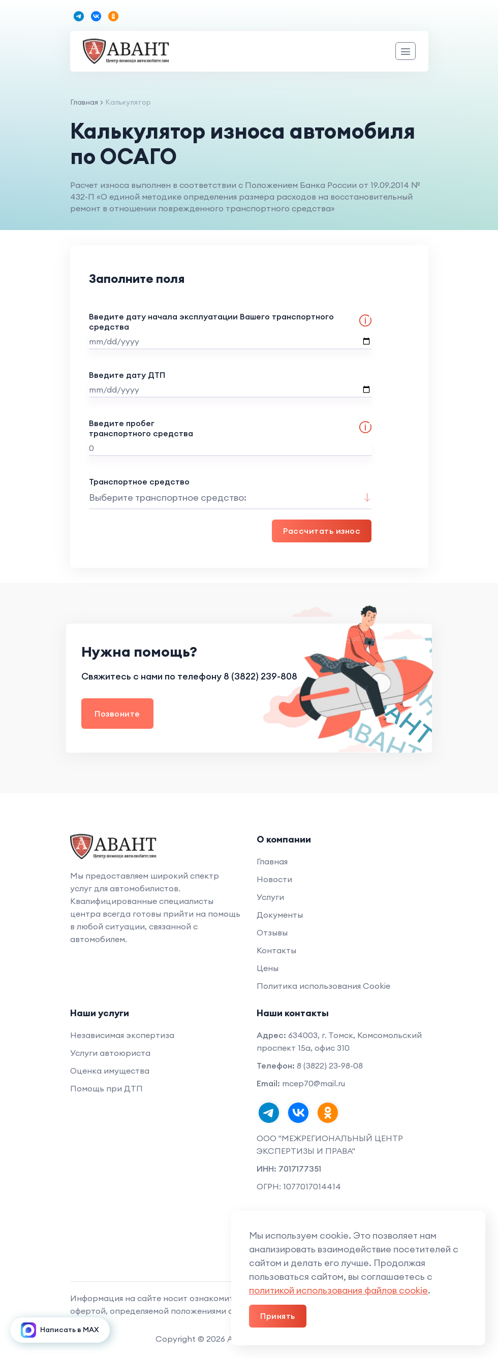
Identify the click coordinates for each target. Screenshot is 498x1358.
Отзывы (272, 932)
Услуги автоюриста (110, 1053)
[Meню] (405, 51)
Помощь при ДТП (106, 1088)
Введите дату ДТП (230, 384)
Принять (277, 1316)
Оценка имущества (109, 1070)
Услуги (270, 897)
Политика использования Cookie (323, 986)
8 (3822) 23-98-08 (330, 1065)
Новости (274, 879)
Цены (267, 968)
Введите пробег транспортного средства (230, 437)
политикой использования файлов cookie (338, 1290)
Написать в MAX (60, 1330)
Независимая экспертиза (122, 1035)
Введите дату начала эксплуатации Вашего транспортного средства (230, 330)
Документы (280, 915)
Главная (84, 102)
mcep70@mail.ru (313, 1083)
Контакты (276, 950)
